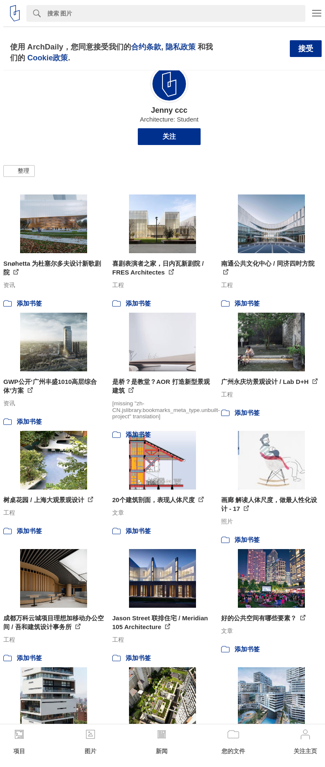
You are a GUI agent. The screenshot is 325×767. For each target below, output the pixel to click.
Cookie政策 (47, 57)
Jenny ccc (169, 110)
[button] (19, 171)
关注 (169, 136)
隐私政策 (180, 46)
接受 (305, 48)
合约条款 (146, 46)
